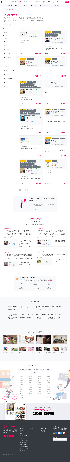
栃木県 (21, 391)
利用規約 (22, 430)
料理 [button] (44, 5)
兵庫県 (39, 376)
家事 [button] (16, 5)
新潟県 (21, 397)
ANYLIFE (32, 428)
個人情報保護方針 (23, 435)
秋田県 (21, 384)
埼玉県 (42, 369)
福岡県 (48, 380)
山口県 (39, 389)
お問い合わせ (44, 431)
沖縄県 (48, 393)
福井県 (30, 380)
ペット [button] (39, 5)
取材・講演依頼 (23, 444)
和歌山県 (39, 380)
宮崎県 (48, 389)
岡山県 (39, 386)
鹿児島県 (49, 391)
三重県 (30, 391)
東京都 (29, 369)
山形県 (21, 386)
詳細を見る (50, 280)
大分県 (48, 387)
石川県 (30, 378)
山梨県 (30, 382)
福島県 (21, 387)
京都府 (35, 372)
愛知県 (30, 389)
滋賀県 (30, 393)
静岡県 (30, 387)
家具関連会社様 (23, 442)
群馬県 (21, 393)
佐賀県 (48, 382)
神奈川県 (36, 369)
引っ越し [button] (20, 5)
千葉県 (21, 395)
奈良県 (39, 378)
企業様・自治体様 (23, 440)
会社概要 (22, 428)
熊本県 (48, 386)
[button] (56, 2)
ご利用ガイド (44, 428)
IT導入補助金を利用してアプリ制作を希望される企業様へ (24, 448)
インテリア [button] (26, 5)
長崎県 (48, 384)
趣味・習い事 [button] (33, 5)
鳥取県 (39, 382)
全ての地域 (22, 369)
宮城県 (21, 382)
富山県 (30, 376)
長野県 (30, 384)
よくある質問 (44, 430)
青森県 (21, 378)
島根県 (39, 384)
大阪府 (48, 369)
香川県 (39, 393)
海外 (49, 395)
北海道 (21, 376)
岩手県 (21, 380)
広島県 (39, 387)
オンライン (48, 397)
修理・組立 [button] (10, 5)
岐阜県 (30, 386)
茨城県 (21, 389)
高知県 (48, 378)
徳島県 (39, 391)
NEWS (32, 430)
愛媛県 (48, 376)
